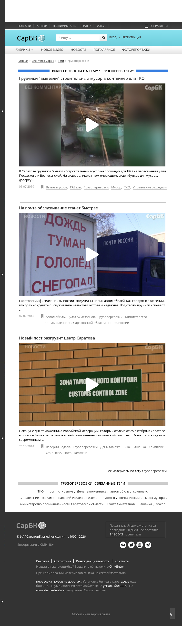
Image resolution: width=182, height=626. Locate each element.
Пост (67, 453)
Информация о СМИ (32, 544)
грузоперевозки (154, 471)
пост (51, 491)
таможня (108, 497)
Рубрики (24, 49)
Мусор (116, 187)
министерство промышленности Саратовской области (61, 504)
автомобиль (119, 491)
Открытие (53, 453)
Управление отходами (150, 187)
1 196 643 (116, 534)
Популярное (104, 49)
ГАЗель (75, 187)
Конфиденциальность (93, 561)
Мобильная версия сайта (91, 614)
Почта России (118, 322)
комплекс (140, 491)
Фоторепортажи (136, 49)
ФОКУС (101, 26)
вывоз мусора (154, 497)
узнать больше (114, 586)
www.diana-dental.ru (51, 590)
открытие (65, 491)
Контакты (122, 561)
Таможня (80, 453)
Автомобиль (55, 317)
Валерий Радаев (58, 447)
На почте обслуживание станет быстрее (58, 208)
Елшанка (139, 447)
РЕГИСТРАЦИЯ (131, 37)
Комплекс (156, 447)
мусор (160, 504)
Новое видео (52, 49)
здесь (125, 581)
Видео (86, 26)
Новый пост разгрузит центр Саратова (57, 338)
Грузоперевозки (96, 187)
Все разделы (156, 26)
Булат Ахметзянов (81, 317)
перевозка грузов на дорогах (58, 581)
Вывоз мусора (56, 187)
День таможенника (115, 447)
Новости (24, 26)
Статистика (62, 561)
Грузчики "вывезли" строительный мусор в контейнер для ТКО (82, 78)
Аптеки (42, 26)
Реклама (42, 561)
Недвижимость (64, 26)
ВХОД (113, 37)
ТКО (127, 187)
